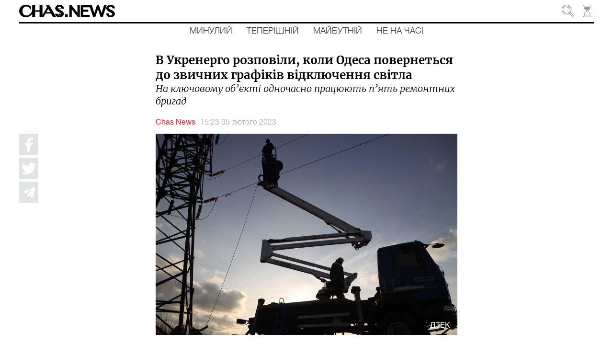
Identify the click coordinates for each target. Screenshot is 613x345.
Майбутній (337, 31)
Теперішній (273, 31)
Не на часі (399, 31)
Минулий (211, 31)
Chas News (175, 122)
